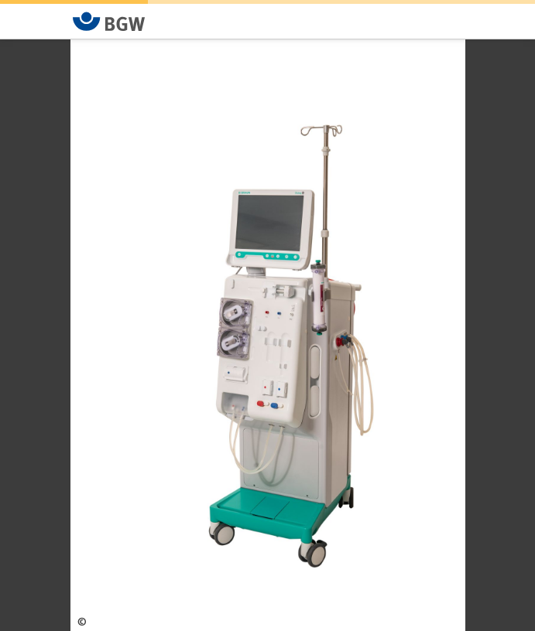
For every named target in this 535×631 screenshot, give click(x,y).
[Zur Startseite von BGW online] (109, 21)
